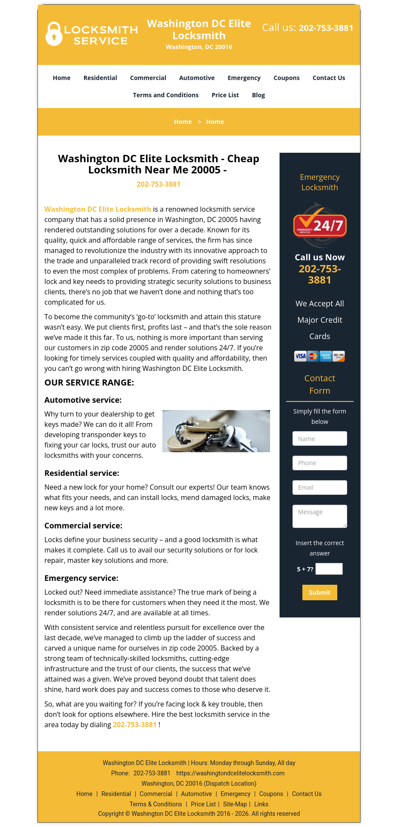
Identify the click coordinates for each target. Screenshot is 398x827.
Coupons (286, 78)
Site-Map (235, 804)
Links (261, 804)
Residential (100, 78)
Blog (258, 95)
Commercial (148, 78)
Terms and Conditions (166, 95)
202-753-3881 (326, 28)
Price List (225, 95)
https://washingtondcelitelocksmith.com (231, 773)
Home (61, 78)
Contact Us (329, 78)
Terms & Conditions (156, 804)
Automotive (197, 78)
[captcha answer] (329, 569)
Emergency (244, 78)
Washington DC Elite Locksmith (97, 209)
